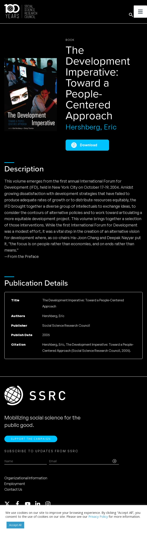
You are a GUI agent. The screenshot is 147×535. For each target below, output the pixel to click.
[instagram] (48, 504)
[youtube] (29, 504)
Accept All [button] (15, 525)
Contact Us (13, 489)
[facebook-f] (19, 504)
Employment (14, 484)
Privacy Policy (98, 516)
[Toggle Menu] (140, 11)
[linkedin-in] (39, 504)
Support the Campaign (31, 439)
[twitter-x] (9, 504)
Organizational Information (25, 478)
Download (88, 145)
